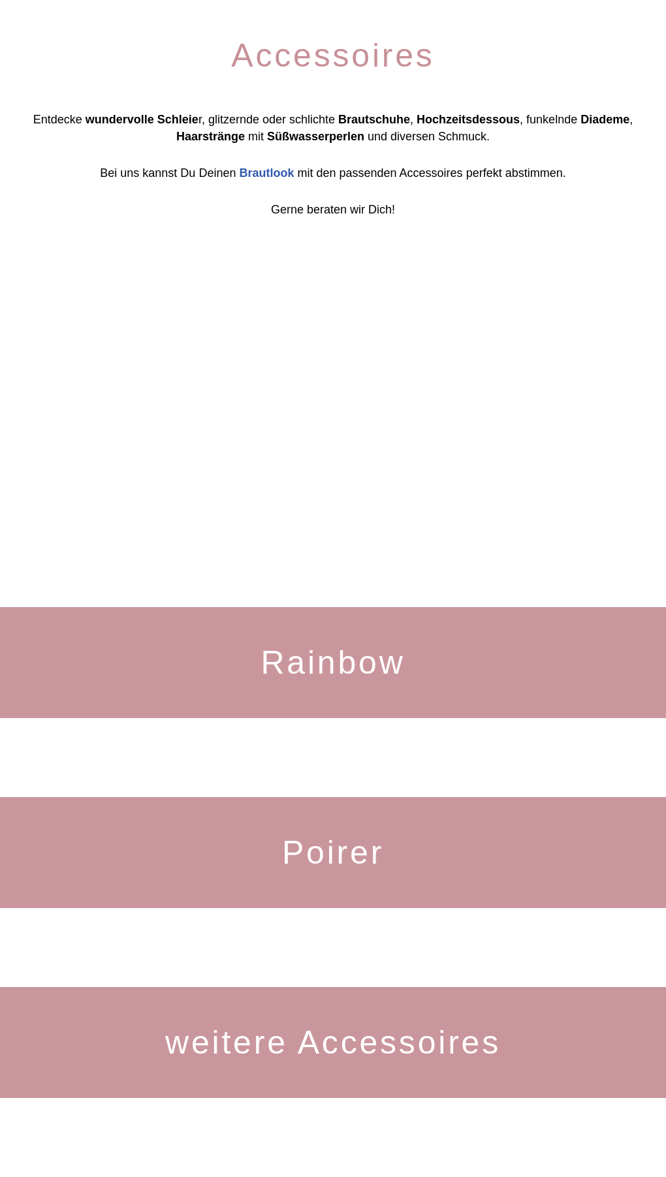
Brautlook (266, 173)
